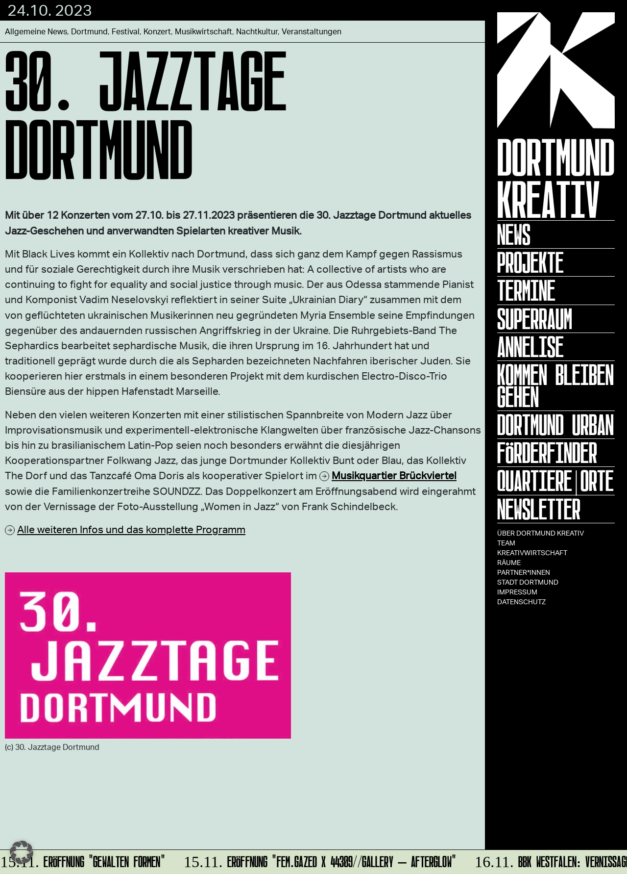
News (514, 234)
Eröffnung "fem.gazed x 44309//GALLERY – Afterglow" (318, 860)
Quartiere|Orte (555, 480)
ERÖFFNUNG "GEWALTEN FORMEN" (83, 860)
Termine (526, 290)
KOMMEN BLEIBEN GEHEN (555, 386)
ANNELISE (530, 346)
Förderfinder (547, 452)
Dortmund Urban (555, 424)
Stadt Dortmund (527, 582)
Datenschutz (521, 601)
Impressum (517, 592)
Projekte (530, 262)
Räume (509, 562)
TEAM (506, 543)
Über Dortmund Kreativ (540, 533)
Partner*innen (523, 572)
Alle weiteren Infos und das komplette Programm (131, 529)
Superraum (534, 319)
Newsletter (538, 509)
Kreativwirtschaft (532, 552)
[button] (21, 852)
